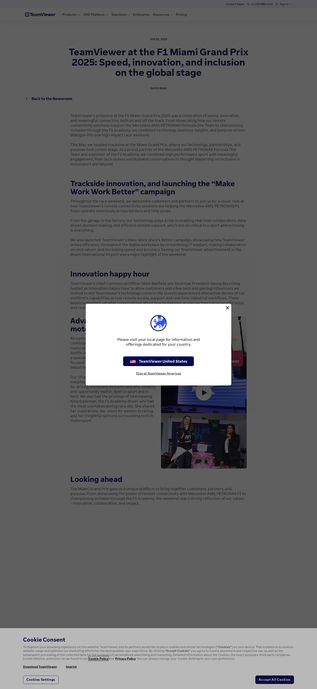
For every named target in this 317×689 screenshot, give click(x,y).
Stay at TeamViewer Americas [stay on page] (158, 373)
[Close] (227, 308)
